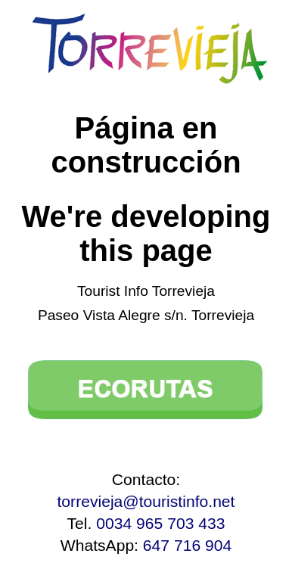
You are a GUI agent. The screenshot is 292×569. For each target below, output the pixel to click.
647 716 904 (187, 545)
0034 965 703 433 (160, 523)
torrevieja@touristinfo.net (146, 501)
